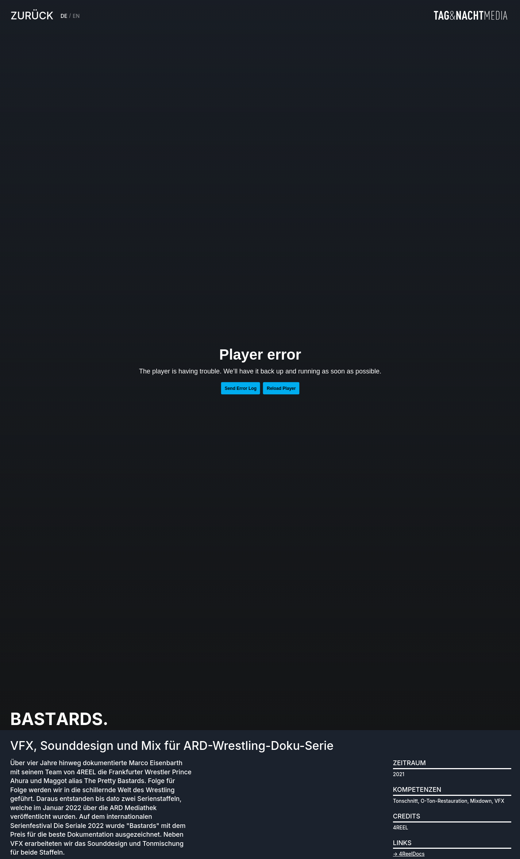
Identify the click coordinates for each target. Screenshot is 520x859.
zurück (32, 15)
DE (64, 16)
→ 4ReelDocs (409, 854)
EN (76, 16)
